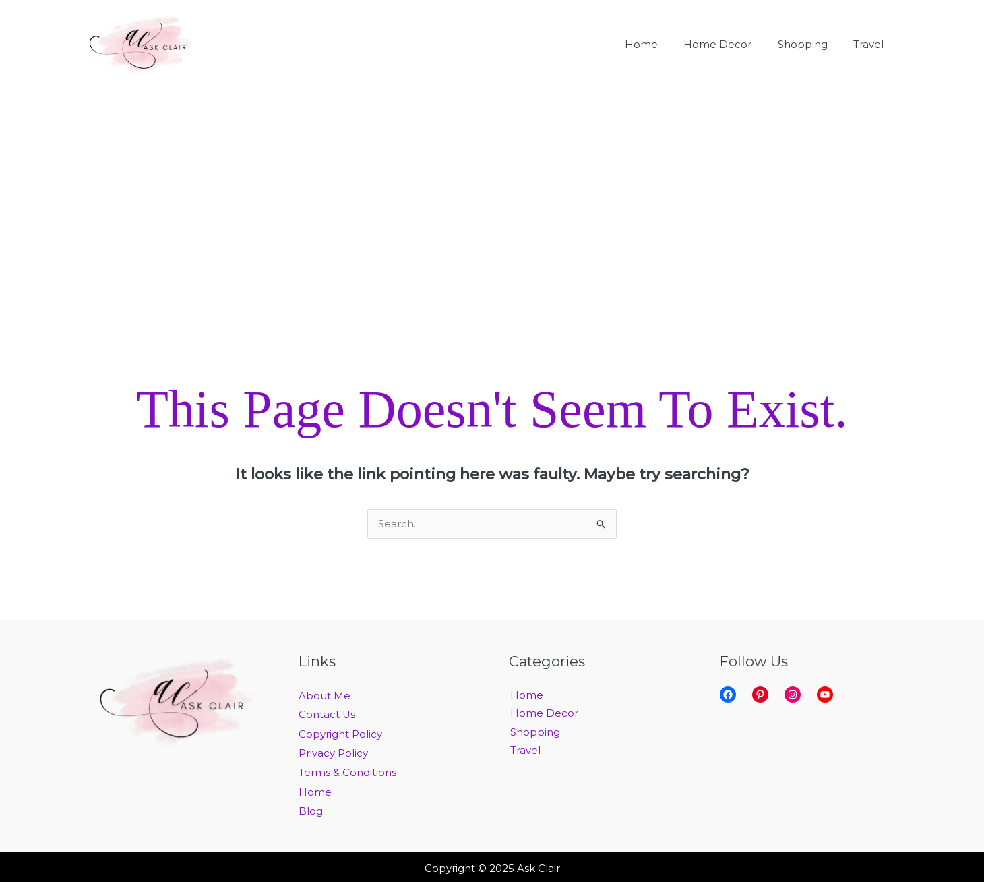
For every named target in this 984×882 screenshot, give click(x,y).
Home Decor (543, 714)
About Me (324, 696)
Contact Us (327, 714)
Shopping (534, 733)
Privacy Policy (333, 752)
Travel (524, 752)
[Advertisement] (492, 190)
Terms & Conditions (347, 771)
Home (315, 790)
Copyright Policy (340, 733)
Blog (311, 808)
